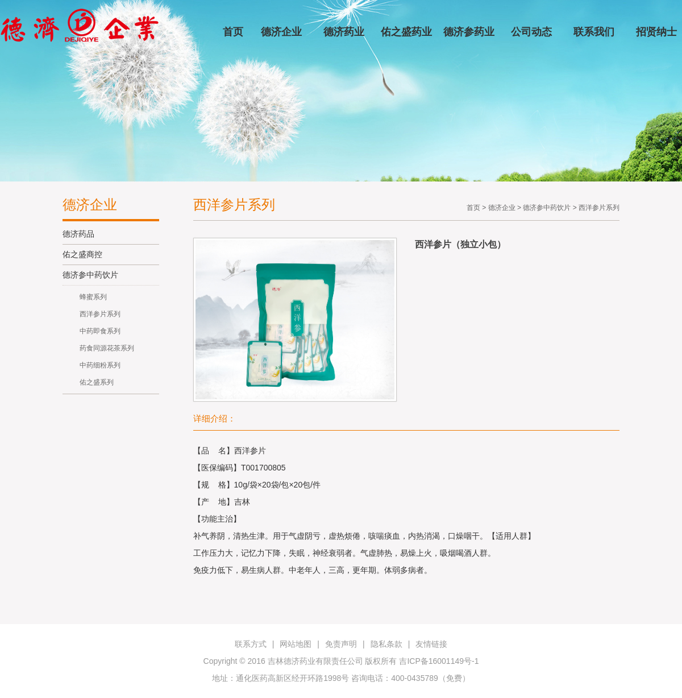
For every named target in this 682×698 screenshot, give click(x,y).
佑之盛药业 (406, 32)
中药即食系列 (100, 331)
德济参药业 (468, 32)
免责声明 (341, 644)
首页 (233, 32)
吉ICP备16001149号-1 (439, 661)
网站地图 (295, 644)
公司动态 (531, 32)
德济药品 (78, 233)
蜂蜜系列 (93, 297)
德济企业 (281, 32)
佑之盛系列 (97, 382)
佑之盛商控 (82, 254)
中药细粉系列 (100, 365)
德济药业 (343, 32)
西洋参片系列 (100, 314)
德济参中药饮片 (90, 274)
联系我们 (593, 32)
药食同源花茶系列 (107, 348)
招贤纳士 (656, 32)
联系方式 (251, 644)
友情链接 (431, 644)
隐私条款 (386, 644)
